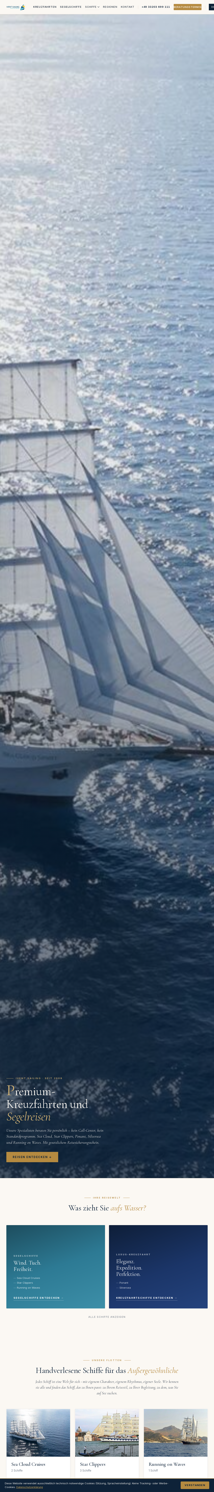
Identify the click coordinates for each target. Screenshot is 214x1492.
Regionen (110, 6)
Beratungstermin (187, 7)
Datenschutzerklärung (30, 1487)
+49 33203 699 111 (156, 6)
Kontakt (128, 6)
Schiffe (92, 6)
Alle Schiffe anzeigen (107, 1316)
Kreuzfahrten (44, 6)
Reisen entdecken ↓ (32, 1157)
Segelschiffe (70, 6)
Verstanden (195, 1485)
